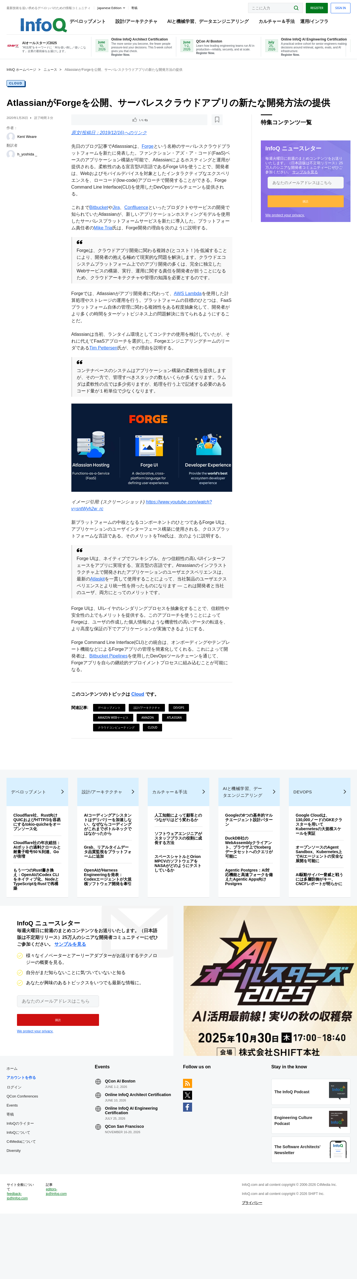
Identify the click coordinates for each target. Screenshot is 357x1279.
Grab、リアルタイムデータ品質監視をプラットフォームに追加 (112, 891)
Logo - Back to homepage (40, 20)
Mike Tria (124, 235)
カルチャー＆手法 (279, 22)
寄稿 (20, 1164)
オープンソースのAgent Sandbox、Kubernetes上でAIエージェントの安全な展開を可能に (311, 894)
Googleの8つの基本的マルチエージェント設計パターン (244, 859)
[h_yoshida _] (21, 161)
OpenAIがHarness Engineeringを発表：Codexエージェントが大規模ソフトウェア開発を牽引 (112, 919)
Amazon (151, 742)
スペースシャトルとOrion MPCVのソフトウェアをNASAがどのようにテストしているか (178, 907)
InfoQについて (29, 1182)
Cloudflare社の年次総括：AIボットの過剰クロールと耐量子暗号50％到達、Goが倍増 (45, 889)
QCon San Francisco (129, 1181)
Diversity (24, 1201)
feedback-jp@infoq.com (27, 1256)
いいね (90, 127)
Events (22, 1155)
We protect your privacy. (274, 222)
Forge (151, 154)
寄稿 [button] (144, 6)
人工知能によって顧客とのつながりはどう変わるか (178, 859)
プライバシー (248, 1263)
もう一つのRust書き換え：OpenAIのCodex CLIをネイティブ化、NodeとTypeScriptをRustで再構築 (44, 919)
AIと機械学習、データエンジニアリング (210, 22)
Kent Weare (37, 143)
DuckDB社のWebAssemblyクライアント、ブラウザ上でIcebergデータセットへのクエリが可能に (244, 887)
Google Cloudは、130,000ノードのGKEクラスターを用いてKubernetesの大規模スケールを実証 (310, 864)
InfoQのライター (30, 1173)
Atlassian (177, 742)
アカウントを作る (31, 1128)
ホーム (22, 1118)
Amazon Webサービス (116, 742)
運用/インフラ (317, 22)
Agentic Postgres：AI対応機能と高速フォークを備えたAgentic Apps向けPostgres (244, 917)
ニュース (61, 76)
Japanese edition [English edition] (120, 7)
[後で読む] (110, 127)
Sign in (330, 6)
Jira (119, 215)
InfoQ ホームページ (32, 76)
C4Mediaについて (31, 1192)
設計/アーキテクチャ (139, 22)
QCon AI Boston (125, 1131)
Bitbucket (102, 215)
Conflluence (140, 215)
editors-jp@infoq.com (64, 1252)
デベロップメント (90, 22)
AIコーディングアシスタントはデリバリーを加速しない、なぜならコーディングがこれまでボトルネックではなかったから (112, 864)
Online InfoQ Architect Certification (131, 1147)
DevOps (182, 732)
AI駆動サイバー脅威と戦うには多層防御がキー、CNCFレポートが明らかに (311, 921)
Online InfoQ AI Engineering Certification (136, 1165)
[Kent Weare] (21, 143)
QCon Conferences (32, 1146)
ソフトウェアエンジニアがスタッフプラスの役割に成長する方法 (178, 882)
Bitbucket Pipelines (125, 680)
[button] (295, 208)
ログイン (24, 1137)
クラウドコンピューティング (119, 752)
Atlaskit (128, 603)
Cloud (26, 90)
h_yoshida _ (38, 161)
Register (306, 6)
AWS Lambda (191, 315)
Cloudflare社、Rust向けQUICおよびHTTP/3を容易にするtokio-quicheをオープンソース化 (45, 862)
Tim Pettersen (125, 369)
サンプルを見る (294, 179)
